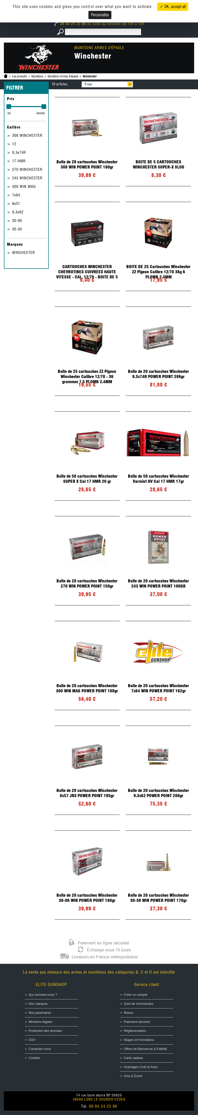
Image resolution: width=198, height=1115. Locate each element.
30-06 (17, 220)
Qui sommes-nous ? (43, 995)
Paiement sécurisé (137, 1022)
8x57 (16, 203)
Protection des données (45, 1031)
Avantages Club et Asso (141, 1067)
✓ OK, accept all (173, 6)
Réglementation (135, 1031)
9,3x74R (19, 152)
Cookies (34, 1058)
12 (14, 144)
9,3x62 (17, 212)
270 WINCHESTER (27, 169)
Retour (128, 1013)
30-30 (17, 229)
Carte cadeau (133, 1058)
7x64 (16, 195)
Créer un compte (135, 995)
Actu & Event (133, 1076)
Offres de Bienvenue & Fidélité (145, 1049)
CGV (32, 1040)
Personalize (100, 14)
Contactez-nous (40, 1049)
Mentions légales (41, 1022)
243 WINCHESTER (27, 178)
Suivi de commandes (138, 1004)
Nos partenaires (40, 1013)
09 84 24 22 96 (70, 23)
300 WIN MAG (24, 186)
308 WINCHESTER (27, 135)
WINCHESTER (23, 252)
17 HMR (19, 161)
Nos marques (38, 1004)
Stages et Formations (139, 1040)
